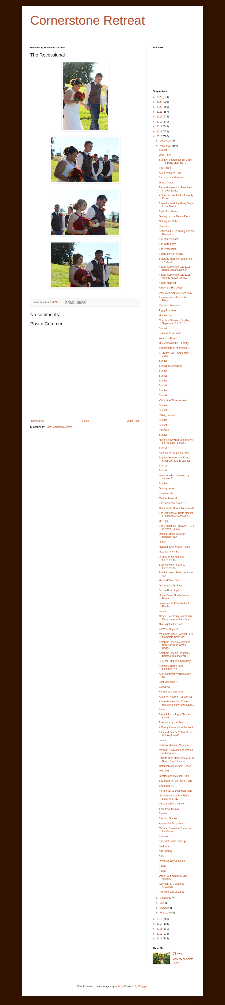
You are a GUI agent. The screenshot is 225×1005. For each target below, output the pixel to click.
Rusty (162, 541)
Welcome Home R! (169, 338)
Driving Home (166, 488)
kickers (119, 986)
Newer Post (37, 420)
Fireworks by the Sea (171, 722)
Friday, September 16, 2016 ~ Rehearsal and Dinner (175, 268)
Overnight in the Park (171, 624)
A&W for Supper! (168, 629)
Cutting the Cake (168, 221)
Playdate (164, 429)
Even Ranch (166, 493)
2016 (160, 136)
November (166, 145)
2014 (160, 923)
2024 (160, 101)
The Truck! (165, 167)
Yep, (161, 855)
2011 (160, 938)
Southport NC (166, 785)
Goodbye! (164, 686)
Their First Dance (168, 211)
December (166, 140)
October (164, 897)
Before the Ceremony (171, 253)
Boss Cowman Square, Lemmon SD (172, 566)
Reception (164, 226)
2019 (160, 121)
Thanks (163, 813)
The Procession (167, 249)
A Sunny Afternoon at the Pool (176, 727)
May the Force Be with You (174, 452)
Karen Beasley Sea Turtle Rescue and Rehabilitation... (176, 703)
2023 (160, 106)
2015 (160, 918)
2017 (160, 131)
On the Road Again (169, 590)
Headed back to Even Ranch (175, 546)
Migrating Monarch (169, 305)
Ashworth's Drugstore (171, 823)
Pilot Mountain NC (169, 681)
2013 (160, 928)
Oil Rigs (163, 521)
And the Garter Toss (170, 172)
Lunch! (163, 740)
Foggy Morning (167, 282)
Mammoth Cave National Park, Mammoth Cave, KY (176, 636)
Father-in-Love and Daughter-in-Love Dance (175, 189)
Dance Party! (166, 182)
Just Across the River (171, 585)
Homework (165, 315)
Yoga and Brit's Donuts (171, 803)
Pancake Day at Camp (171, 891)
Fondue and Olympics (171, 691)
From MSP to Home (170, 333)
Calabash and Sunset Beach (175, 766)
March (163, 907)
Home (85, 420)
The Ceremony (167, 243)
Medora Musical (168, 498)
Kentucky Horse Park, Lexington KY (171, 667)
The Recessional (168, 239)
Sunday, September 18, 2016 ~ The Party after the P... (176, 161)
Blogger (142, 986)
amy (179, 953)
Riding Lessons (167, 415)
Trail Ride (164, 846)
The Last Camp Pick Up (172, 841)
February (165, 912)
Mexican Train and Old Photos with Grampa (176, 751)
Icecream (164, 836)
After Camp (165, 851)
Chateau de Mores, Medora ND (176, 508)
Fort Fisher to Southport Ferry (175, 790)
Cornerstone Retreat (87, 20)
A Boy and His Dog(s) (171, 287)
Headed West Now (169, 580)
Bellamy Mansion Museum (174, 745)
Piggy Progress (167, 310)
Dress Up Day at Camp (172, 861)
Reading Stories (168, 818)
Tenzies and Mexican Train (174, 776)
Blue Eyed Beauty (169, 808)
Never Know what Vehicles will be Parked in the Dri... (176, 441)
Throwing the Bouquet (171, 177)
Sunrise (163, 360)
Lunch (162, 611)
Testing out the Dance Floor (174, 216)
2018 (160, 126)
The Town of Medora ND (172, 503)
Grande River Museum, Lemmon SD (172, 558)
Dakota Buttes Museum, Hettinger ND (172, 535)
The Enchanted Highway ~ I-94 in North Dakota (176, 527)
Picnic (162, 709)
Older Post (133, 420)
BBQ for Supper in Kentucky (175, 661)
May (162, 902)
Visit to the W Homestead (173, 400)
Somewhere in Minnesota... (174, 347)
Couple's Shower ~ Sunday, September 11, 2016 (174, 322)
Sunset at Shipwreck (170, 365)
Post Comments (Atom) (59, 427)
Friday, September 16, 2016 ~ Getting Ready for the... (175, 276)
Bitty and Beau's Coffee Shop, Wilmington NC (176, 734)
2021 (160, 116)
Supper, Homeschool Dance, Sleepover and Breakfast (175, 459)
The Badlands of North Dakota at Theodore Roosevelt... (176, 514)
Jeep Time (165, 154)
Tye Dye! (164, 770)
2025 (160, 97)
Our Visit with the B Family (173, 343)
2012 (160, 933)
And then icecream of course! (175, 696)
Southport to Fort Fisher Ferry (175, 780)
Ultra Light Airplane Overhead (175, 292)
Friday (162, 865)
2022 (160, 111)
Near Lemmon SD (169, 551)
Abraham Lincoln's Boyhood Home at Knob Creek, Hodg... (174, 645)
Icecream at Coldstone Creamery (171, 885)
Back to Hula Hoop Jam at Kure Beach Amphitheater (176, 760)
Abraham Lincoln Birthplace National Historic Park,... (174, 654)
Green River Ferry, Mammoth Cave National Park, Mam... (176, 618)
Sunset (163, 149)
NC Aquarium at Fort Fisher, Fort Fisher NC (174, 797)
